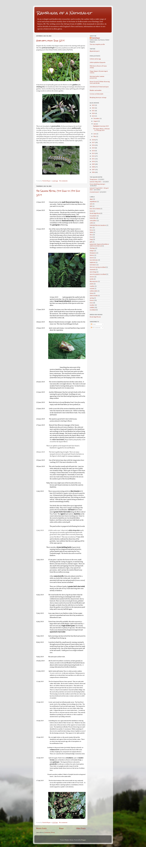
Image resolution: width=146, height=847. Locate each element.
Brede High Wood (95, 213)
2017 (93, 142)
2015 (93, 148)
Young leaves (93, 179)
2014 (93, 150)
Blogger (83, 840)
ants (91, 204)
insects (92, 257)
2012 (93, 156)
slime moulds (94, 295)
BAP (91, 206)
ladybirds (92, 262)
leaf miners (93, 264)
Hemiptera (93, 253)
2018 (93, 140)
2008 (93, 167)
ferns (91, 230)
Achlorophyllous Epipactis (97, 62)
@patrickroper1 (95, 51)
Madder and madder (96, 90)
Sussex (92, 300)
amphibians (93, 201)
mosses (92, 276)
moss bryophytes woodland (98, 274)
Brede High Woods (95, 317)
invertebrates (94, 260)
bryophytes (93, 215)
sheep (91, 293)
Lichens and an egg (95, 59)
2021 (93, 110)
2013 (93, 153)
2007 (93, 169)
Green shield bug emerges (97, 184)
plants (91, 283)
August (95, 121)
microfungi (93, 272)
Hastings (92, 248)
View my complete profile (97, 44)
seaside (92, 288)
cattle (91, 223)
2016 (93, 145)
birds (91, 211)
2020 (93, 113)
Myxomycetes (94, 281)
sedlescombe (93, 291)
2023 (93, 105)
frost (91, 237)
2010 (93, 161)
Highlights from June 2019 (50, 41)
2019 (93, 116)
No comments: (63, 181)
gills (91, 242)
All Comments (95, 327)
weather (92, 305)
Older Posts (81, 828)
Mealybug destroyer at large (98, 97)
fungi (91, 239)
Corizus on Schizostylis (96, 94)
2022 (93, 108)
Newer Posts (41, 828)
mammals (92, 269)
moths (91, 279)
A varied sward (94, 192)
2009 (93, 164)
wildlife (92, 307)
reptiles (92, 286)
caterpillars (93, 220)
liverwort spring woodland (98, 267)
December (96, 118)
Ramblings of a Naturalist (64, 13)
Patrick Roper (96, 38)
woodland (93, 310)
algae (91, 199)
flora (91, 234)
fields (91, 232)
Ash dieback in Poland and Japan (99, 86)
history (92, 255)
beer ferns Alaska (95, 208)
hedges (92, 250)
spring (92, 298)
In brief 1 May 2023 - (96, 181)
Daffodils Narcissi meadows (98, 225)
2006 (93, 172)
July (94, 124)
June (94, 133)
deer (91, 227)
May (94, 136)
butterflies (93, 218)
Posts (93, 324)
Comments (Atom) (49, 832)
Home (61, 828)
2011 (93, 159)
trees (91, 302)
